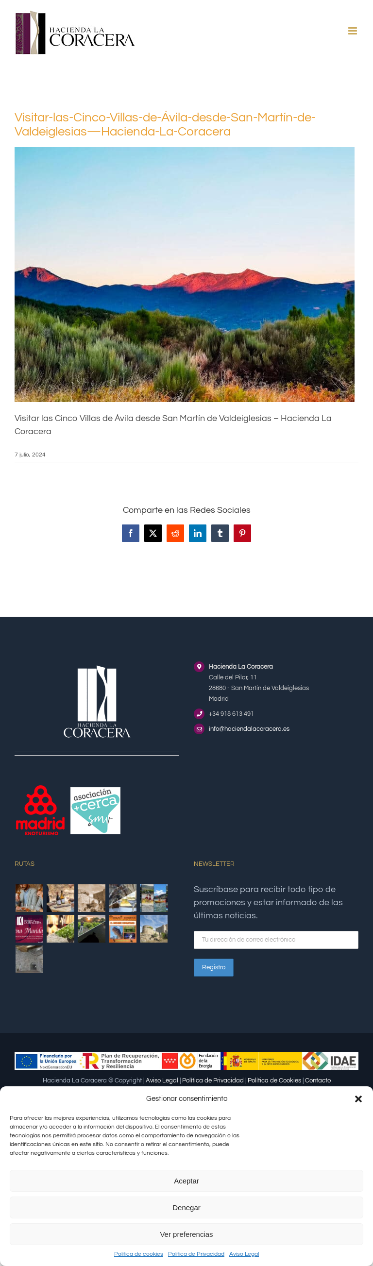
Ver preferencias (186, 1234)
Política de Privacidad (196, 1254)
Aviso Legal (244, 1254)
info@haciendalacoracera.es (249, 729)
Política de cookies (138, 1254)
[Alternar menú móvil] (353, 31)
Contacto (318, 1080)
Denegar (186, 1207)
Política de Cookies (274, 1080)
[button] (358, 1099)
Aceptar (186, 1181)
